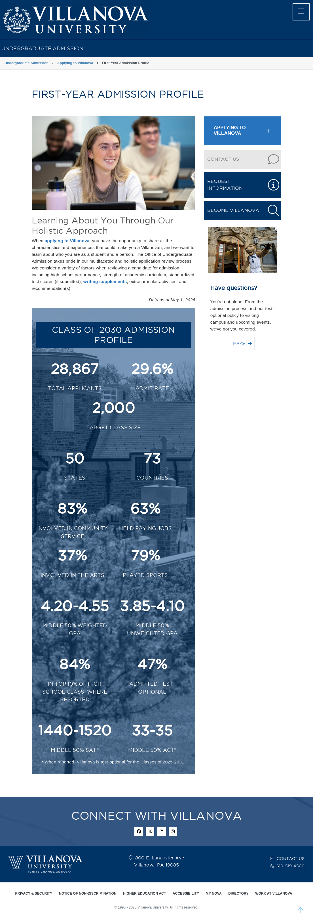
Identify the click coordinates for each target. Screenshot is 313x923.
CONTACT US (290, 858)
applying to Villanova (67, 240)
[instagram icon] (173, 831)
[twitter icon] (150, 831)
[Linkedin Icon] (161, 831)
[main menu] (301, 11)
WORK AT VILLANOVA (273, 893)
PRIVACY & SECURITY (33, 893)
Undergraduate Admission (42, 48)
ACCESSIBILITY (186, 893)
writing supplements (105, 281)
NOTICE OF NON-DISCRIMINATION (88, 893)
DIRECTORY (238, 893)
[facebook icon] (138, 831)
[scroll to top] (300, 910)
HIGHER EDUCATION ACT (144, 893)
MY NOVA (214, 893)
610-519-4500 (290, 866)
